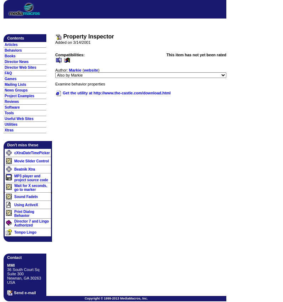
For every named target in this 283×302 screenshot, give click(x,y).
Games (10, 79)
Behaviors (13, 50)
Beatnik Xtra (24, 169)
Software (12, 107)
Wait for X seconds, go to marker (30, 188)
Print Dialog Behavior (24, 214)
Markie (75, 70)
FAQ (8, 73)
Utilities (11, 124)
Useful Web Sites (19, 119)
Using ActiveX (26, 205)
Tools (9, 113)
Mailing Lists (15, 85)
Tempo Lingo (25, 232)
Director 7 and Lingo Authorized (31, 223)
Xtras (9, 130)
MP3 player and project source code (31, 178)
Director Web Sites (20, 67)
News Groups (16, 90)
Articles (11, 45)
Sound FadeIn (26, 197)
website (91, 70)
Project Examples (19, 96)
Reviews (12, 102)
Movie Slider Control (31, 161)
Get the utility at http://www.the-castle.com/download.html (113, 93)
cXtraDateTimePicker (32, 153)
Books (10, 56)
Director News (17, 62)
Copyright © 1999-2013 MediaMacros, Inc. (116, 298)
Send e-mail (21, 293)
